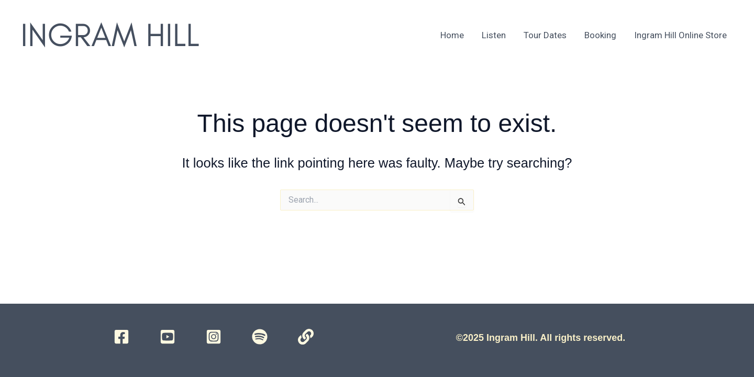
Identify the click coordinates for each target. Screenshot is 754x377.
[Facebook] (121, 337)
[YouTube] (168, 337)
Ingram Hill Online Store (680, 35)
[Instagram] (214, 337)
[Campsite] (306, 337)
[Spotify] (260, 337)
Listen (494, 35)
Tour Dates (545, 35)
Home (452, 35)
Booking (600, 35)
